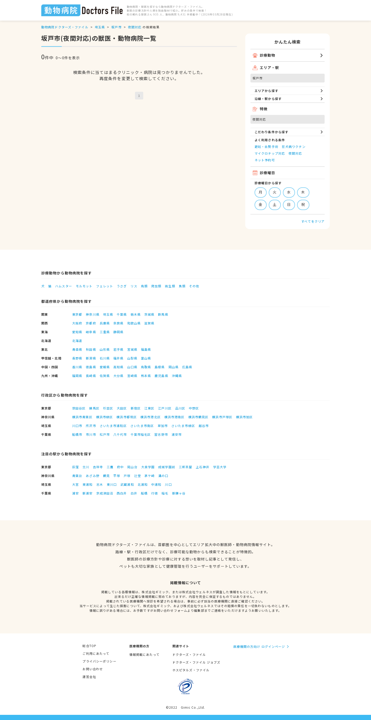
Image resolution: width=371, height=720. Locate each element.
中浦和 (156, 484)
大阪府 (77, 323)
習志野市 (161, 434)
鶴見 (106, 475)
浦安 (75, 493)
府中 (120, 467)
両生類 (170, 286)
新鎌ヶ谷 (178, 493)
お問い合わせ (92, 669)
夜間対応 (134, 27)
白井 (134, 493)
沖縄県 (177, 375)
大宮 (75, 484)
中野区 (194, 408)
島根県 (160, 367)
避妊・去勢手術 (266, 146)
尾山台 (132, 467)
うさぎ (122, 286)
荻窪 (75, 467)
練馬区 (94, 408)
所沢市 (91, 425)
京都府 (91, 323)
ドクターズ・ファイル (189, 654)
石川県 (105, 358)
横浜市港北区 (150, 417)
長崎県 (91, 375)
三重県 (105, 332)
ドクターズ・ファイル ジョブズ (196, 662)
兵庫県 (105, 323)
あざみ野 (92, 475)
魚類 (182, 286)
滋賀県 (149, 323)
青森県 (77, 349)
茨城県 (149, 314)
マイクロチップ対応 (270, 153)
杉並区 (108, 408)
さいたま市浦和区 (113, 425)
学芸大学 (219, 467)
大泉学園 (148, 467)
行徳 (154, 493)
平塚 (116, 475)
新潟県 (91, 358)
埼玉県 (100, 27)
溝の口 (163, 475)
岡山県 (173, 367)
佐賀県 (105, 375)
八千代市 (120, 434)
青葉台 (77, 475)
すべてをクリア (313, 221)
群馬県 (163, 314)
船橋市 (77, 434)
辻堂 (137, 475)
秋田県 (91, 349)
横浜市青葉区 (82, 417)
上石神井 (202, 467)
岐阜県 (91, 332)
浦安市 (177, 434)
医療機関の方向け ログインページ (259, 646)
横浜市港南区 (174, 417)
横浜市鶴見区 (198, 417)
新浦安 (87, 493)
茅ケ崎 (150, 475)
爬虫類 (156, 286)
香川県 (77, 367)
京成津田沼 (104, 493)
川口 (168, 484)
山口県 (132, 367)
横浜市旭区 (244, 417)
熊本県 (146, 375)
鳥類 (144, 286)
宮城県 (132, 349)
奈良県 (118, 323)
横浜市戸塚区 (222, 417)
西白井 (122, 493)
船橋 (144, 493)
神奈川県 (92, 314)
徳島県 (91, 367)
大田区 (122, 408)
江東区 (149, 408)
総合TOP (89, 645)
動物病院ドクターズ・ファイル (64, 27)
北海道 (77, 340)
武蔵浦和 (127, 484)
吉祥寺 (98, 467)
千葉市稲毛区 (141, 434)
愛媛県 (105, 367)
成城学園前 (166, 467)
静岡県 (118, 332)
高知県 (118, 367)
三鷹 (110, 467)
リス (133, 286)
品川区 (180, 408)
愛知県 (77, 332)
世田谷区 (79, 408)
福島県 (146, 349)
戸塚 (127, 475)
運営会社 (89, 676)
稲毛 (165, 493)
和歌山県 (134, 323)
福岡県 (77, 375)
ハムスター (63, 286)
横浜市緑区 (104, 417)
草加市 (163, 425)
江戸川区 (164, 408)
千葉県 (122, 314)
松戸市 (105, 434)
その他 (194, 286)
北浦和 (143, 484)
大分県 (118, 375)
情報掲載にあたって (144, 654)
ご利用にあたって (95, 653)
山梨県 (132, 358)
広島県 (187, 367)
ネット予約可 (265, 160)
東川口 (112, 484)
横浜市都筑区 (126, 417)
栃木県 (136, 314)
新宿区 (136, 408)
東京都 (77, 314)
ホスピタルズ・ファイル (190, 670)
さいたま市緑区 (183, 425)
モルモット (84, 286)
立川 (85, 467)
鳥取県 (146, 367)
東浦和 (87, 484)
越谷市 (204, 425)
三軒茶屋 (185, 467)
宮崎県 (132, 375)
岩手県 (118, 349)
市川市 (91, 434)
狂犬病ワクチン (294, 146)
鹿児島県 (161, 375)
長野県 (77, 358)
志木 (99, 484)
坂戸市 (116, 27)
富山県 (146, 358)
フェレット (104, 286)
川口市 (77, 425)
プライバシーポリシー (99, 661)
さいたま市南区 (142, 425)
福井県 (118, 358)
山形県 (105, 349)
